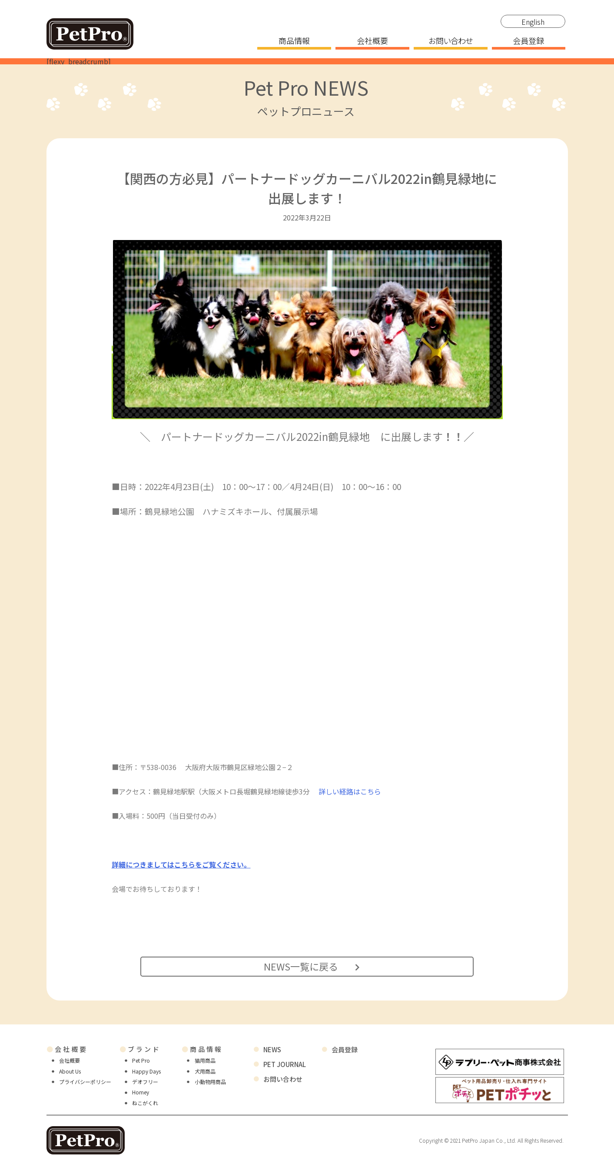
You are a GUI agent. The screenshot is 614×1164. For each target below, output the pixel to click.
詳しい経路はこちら (350, 791)
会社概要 (372, 41)
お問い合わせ (450, 41)
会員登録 (528, 41)
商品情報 (294, 41)
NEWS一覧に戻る (308, 966)
